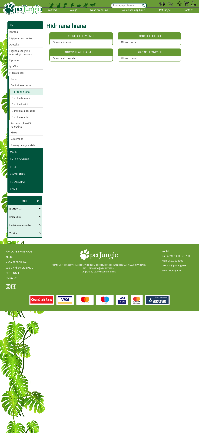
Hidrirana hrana (21, 91)
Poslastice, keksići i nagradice (21, 125)
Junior (14, 79)
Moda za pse (16, 72)
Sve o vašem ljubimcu (134, 13)
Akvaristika (17, 174)
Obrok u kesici (129, 42)
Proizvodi (52, 13)
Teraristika (17, 181)
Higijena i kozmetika (21, 38)
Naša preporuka (99, 13)
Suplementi (17, 138)
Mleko (14, 132)
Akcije (73, 13)
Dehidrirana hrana (21, 85)
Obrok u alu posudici (64, 58)
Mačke (14, 152)
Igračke (13, 66)
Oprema (14, 60)
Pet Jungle (165, 13)
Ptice (13, 166)
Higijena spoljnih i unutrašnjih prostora (20, 52)
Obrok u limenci (62, 42)
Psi (11, 24)
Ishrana (13, 31)
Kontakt (188, 13)
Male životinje (19, 159)
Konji (13, 189)
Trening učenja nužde (23, 145)
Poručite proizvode (19, 251)
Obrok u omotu (129, 58)
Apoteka (14, 44)
